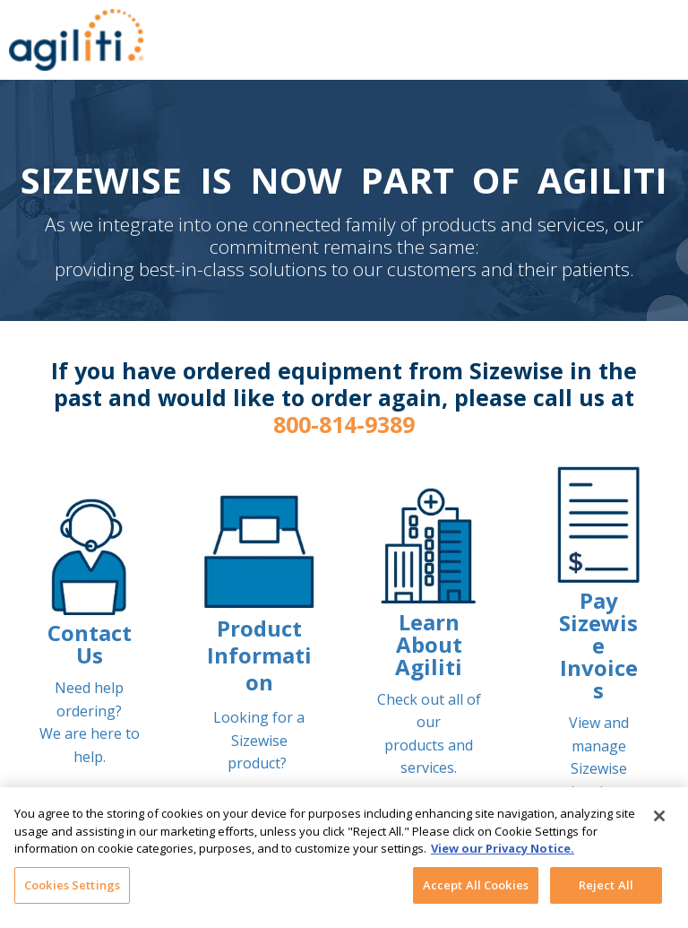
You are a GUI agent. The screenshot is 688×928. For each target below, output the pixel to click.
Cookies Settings (72, 892)
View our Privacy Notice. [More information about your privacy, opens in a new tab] (502, 855)
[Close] (659, 823)
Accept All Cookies (476, 892)
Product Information (259, 655)
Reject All (606, 892)
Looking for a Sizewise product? (259, 740)
